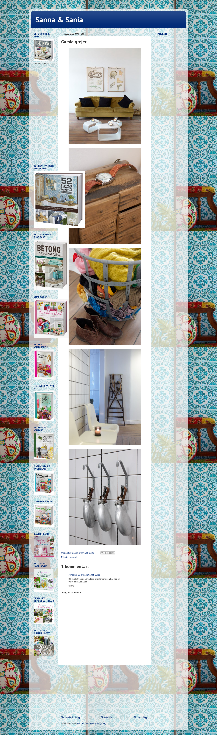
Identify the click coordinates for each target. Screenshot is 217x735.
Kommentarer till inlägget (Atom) (91, 723)
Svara (71, 586)
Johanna (72, 575)
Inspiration (74, 557)
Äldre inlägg (140, 717)
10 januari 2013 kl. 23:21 (89, 575)
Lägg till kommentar (72, 592)
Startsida (106, 717)
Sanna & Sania (59, 19)
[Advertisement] (104, 690)
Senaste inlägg (70, 717)
